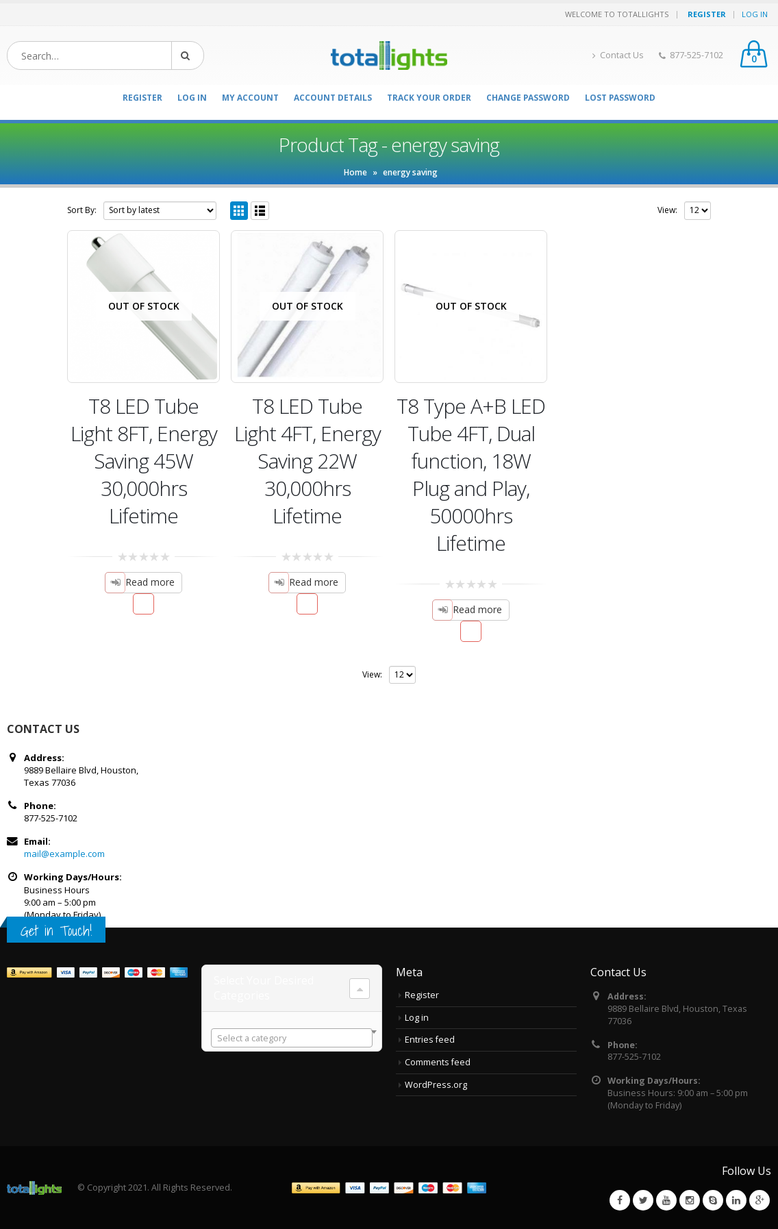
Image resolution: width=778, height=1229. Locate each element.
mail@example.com (64, 853)
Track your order (429, 97)
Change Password (528, 97)
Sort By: (82, 210)
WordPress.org (436, 1085)
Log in (417, 1017)
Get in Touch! (56, 930)
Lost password (620, 97)
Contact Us (618, 55)
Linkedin (736, 1200)
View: (667, 210)
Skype (713, 1200)
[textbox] (291, 1038)
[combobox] (291, 1037)
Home (355, 172)
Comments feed (437, 1062)
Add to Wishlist (143, 603)
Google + (759, 1200)
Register (422, 995)
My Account (250, 97)
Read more (150, 581)
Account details (333, 97)
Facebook (620, 1200)
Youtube (666, 1200)
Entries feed (430, 1039)
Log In (755, 14)
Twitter (643, 1200)
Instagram (689, 1200)
